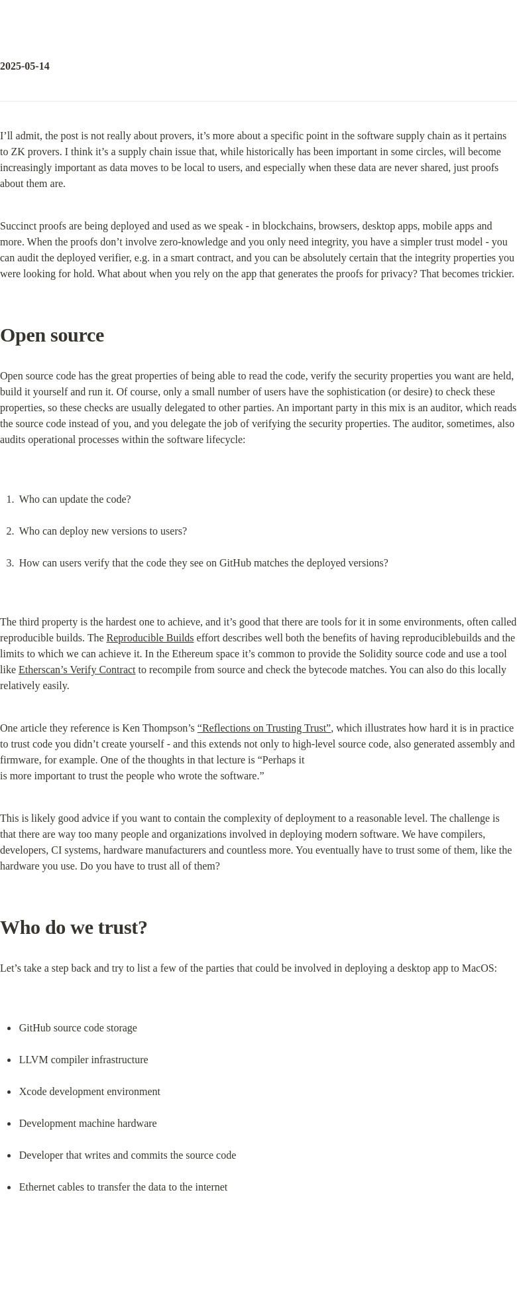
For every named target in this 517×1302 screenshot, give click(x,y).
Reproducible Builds (150, 637)
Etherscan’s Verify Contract (77, 669)
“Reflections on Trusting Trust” (264, 728)
